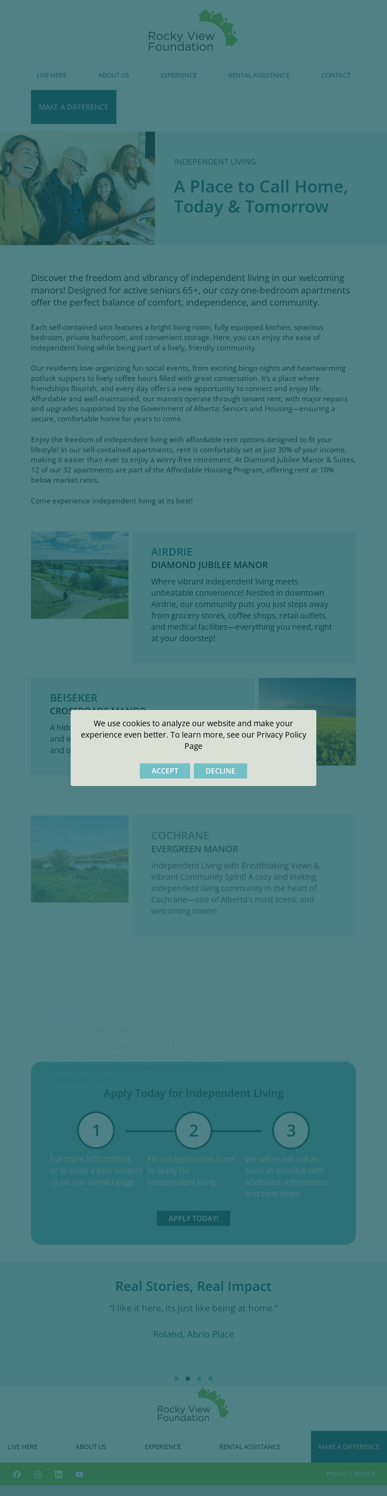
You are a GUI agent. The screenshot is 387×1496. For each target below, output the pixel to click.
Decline (220, 770)
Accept (165, 770)
